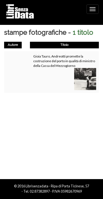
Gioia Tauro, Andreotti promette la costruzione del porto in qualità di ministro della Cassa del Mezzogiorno (64, 61)
